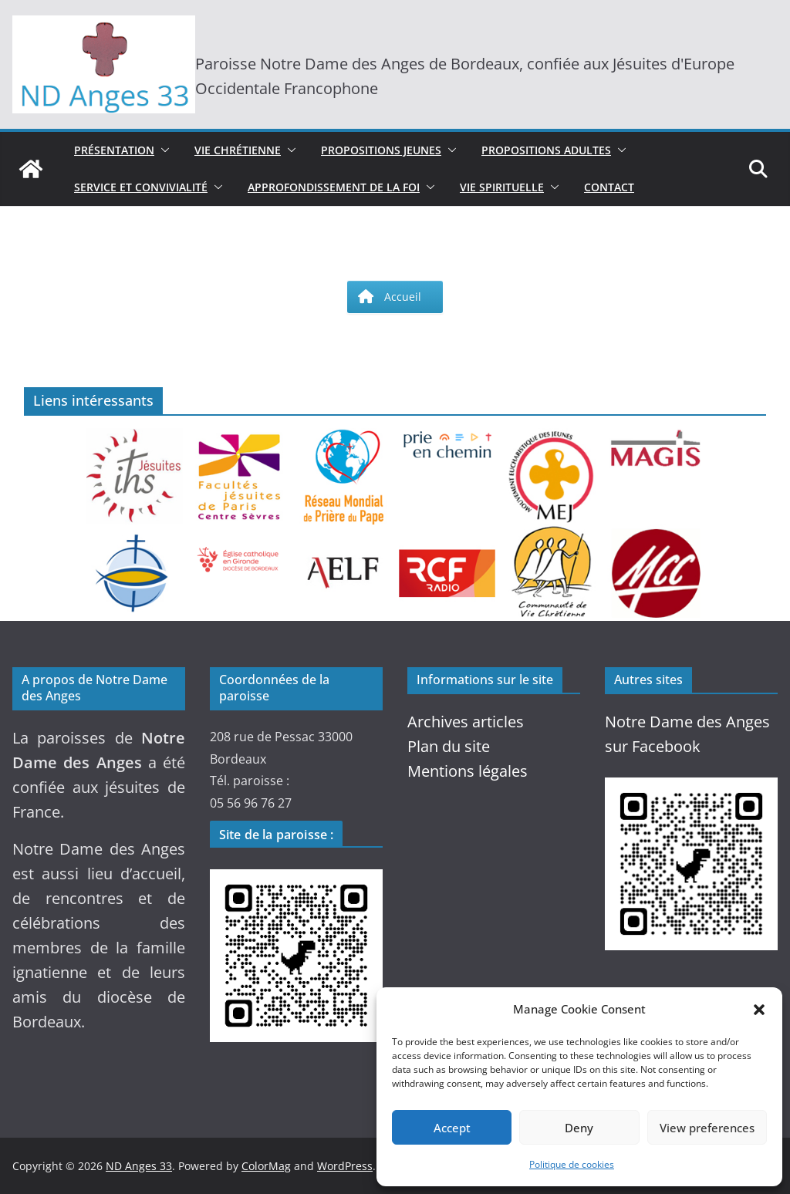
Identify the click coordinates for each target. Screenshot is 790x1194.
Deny (579, 1127)
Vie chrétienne (237, 150)
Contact (609, 187)
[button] (759, 1009)
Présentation (114, 150)
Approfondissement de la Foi (334, 187)
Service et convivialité (141, 187)
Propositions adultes (546, 150)
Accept (452, 1127)
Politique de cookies (571, 1164)
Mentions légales (467, 771)
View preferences (707, 1127)
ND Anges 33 (139, 1166)
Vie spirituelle (502, 187)
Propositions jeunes (381, 150)
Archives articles (465, 721)
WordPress (345, 1166)
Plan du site (448, 746)
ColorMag (266, 1166)
